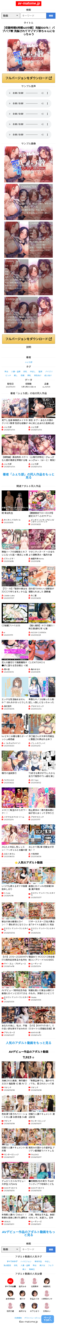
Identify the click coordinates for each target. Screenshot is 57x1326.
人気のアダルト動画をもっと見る (28, 1042)
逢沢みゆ (22, 1283)
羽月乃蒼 (10, 1307)
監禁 (40, 371)
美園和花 (46, 1283)
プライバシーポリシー (33, 1318)
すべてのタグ (12, 1261)
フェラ (51, 1265)
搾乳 (29, 375)
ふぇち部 (28, 362)
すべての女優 (10, 1283)
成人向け (48, 375)
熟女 (6, 371)
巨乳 (25, 371)
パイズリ (49, 371)
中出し (33, 371)
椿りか (22, 1295)
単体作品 (38, 1261)
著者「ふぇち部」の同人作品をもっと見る (28, 476)
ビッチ (8, 375)
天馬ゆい (46, 1307)
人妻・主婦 (15, 371)
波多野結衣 (10, 1295)
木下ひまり (34, 1307)
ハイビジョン (26, 1261)
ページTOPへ (48, 1319)
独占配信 (7, 1265)
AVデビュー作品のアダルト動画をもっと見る (28, 1234)
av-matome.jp (29, 3)
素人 (24, 1269)
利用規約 (18, 1318)
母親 (22, 375)
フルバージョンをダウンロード (28, 78)
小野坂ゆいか (46, 1295)
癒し (16, 375)
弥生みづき (34, 1295)
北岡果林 (34, 1283)
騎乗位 (32, 1269)
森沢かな (22, 1307)
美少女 (42, 1265)
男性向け (37, 375)
